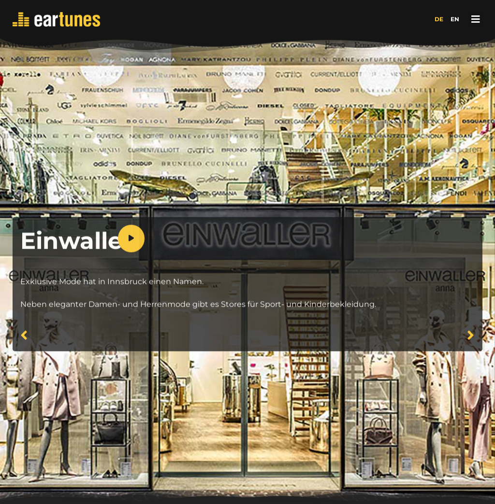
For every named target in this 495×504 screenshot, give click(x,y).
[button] (475, 19)
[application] (296, 259)
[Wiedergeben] (131, 259)
